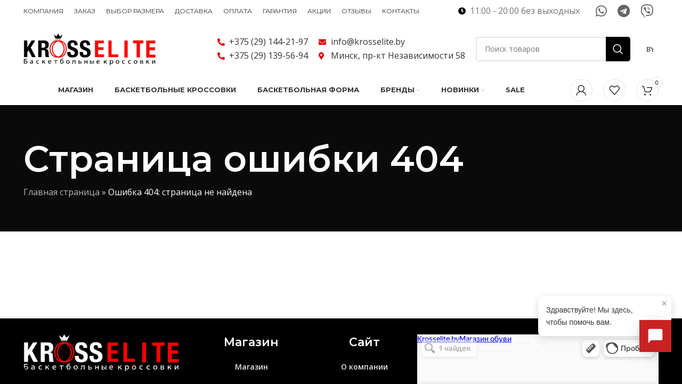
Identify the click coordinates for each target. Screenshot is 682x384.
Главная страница (61, 192)
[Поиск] (553, 49)
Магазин (251, 367)
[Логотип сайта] (90, 48)
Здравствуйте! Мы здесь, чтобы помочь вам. (606, 312)
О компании (364, 367)
